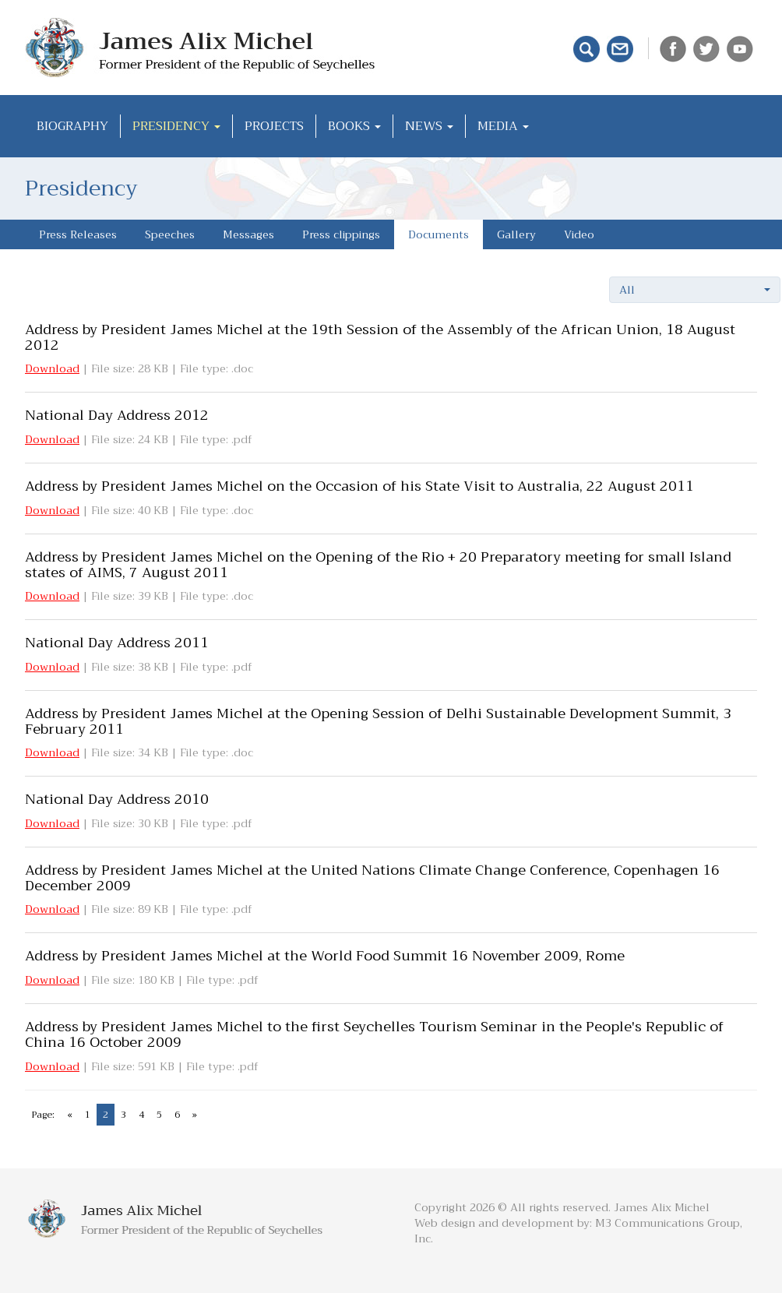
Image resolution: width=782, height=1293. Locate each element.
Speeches (170, 234)
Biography (72, 126)
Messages (248, 234)
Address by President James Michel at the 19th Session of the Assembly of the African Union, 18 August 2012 (380, 337)
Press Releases (78, 234)
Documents (438, 234)
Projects (274, 126)
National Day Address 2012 (117, 415)
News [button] (429, 126)
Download (52, 368)
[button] (694, 290)
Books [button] (354, 126)
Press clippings (341, 234)
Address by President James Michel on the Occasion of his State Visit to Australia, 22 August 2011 (359, 486)
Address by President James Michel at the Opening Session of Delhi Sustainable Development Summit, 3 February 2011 (378, 721)
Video (579, 234)
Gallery (516, 234)
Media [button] (503, 126)
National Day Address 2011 (117, 642)
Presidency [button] (176, 126)
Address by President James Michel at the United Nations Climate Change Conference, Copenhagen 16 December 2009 (372, 878)
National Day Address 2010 (117, 799)
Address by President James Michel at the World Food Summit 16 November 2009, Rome (325, 955)
